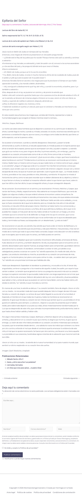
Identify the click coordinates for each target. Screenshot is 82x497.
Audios (25, 25)
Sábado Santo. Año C (15, 359)
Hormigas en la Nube (64, 488)
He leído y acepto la (20, 448)
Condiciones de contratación (64, 492)
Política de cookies (24, 492)
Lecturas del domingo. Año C (40, 25)
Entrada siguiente (72, 378)
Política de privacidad (29, 448)
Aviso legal (11, 492)
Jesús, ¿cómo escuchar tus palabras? (21, 362)
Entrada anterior (9, 378)
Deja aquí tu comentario (11, 25)
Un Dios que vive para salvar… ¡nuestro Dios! (24, 368)
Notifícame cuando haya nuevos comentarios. (23, 459)
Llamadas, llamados (15, 365)
